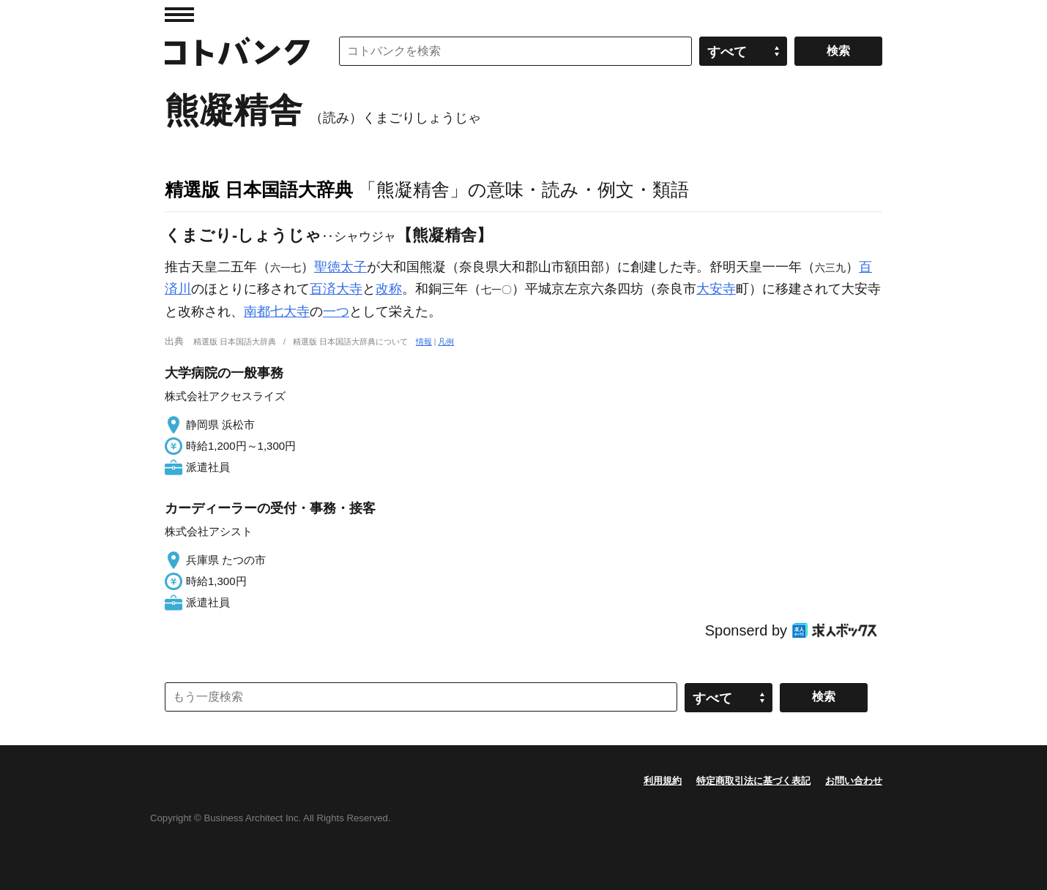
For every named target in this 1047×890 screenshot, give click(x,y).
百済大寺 (336, 289)
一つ (336, 311)
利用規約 (663, 780)
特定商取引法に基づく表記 (753, 780)
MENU (179, 14)
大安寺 (716, 289)
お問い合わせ (853, 780)
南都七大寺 (277, 311)
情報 (424, 341)
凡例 (446, 341)
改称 (389, 289)
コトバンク (237, 51)
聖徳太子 (340, 267)
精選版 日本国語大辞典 (259, 189)
